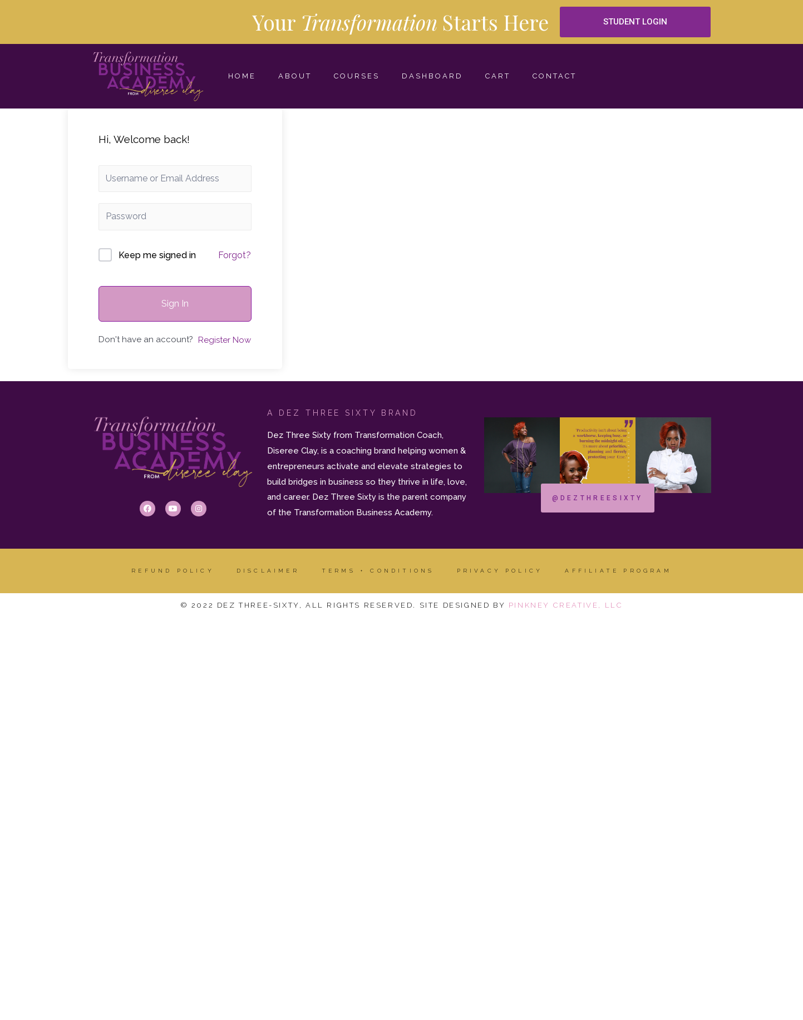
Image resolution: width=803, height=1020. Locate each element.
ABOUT (295, 76)
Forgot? (234, 255)
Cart (497, 76)
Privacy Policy (500, 571)
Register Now (224, 340)
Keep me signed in (157, 255)
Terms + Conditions (378, 571)
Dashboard (432, 76)
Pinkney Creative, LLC (566, 605)
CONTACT (555, 76)
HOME (242, 76)
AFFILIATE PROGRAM (618, 571)
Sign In (175, 303)
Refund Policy (172, 571)
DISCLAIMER (268, 571)
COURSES (357, 76)
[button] (635, 22)
